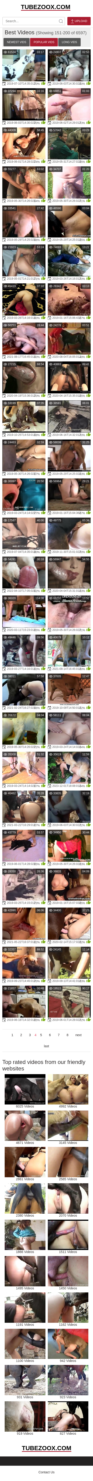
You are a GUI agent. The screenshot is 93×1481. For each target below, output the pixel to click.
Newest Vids (16, 42)
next (79, 1035)
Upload (79, 21)
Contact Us (46, 1472)
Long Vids (69, 42)
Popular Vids (44, 42)
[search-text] (33, 21)
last (46, 1046)
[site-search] (61, 21)
